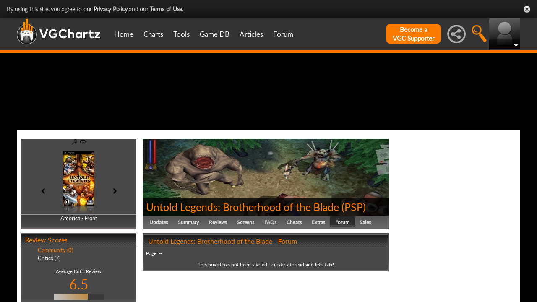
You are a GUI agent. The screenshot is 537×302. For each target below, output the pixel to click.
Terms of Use (166, 9)
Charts (153, 34)
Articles (251, 34)
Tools (181, 34)
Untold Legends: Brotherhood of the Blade (242, 246)
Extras (318, 262)
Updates (158, 262)
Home (123, 34)
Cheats (294, 262)
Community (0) (55, 290)
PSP (353, 246)
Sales (365, 262)
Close (527, 9)
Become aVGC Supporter (413, 34)
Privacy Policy (111, 9)
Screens (245, 262)
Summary (188, 262)
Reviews (218, 262)
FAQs (270, 262)
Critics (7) (49, 297)
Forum (283, 34)
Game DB (214, 34)
